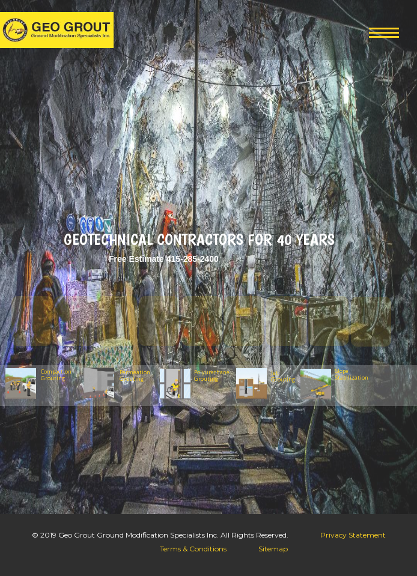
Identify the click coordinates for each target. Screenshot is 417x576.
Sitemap (273, 548)
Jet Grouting (283, 376)
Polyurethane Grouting (212, 376)
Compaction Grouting (56, 375)
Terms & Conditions (193, 548)
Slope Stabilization (349, 374)
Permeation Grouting (135, 376)
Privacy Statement (353, 534)
